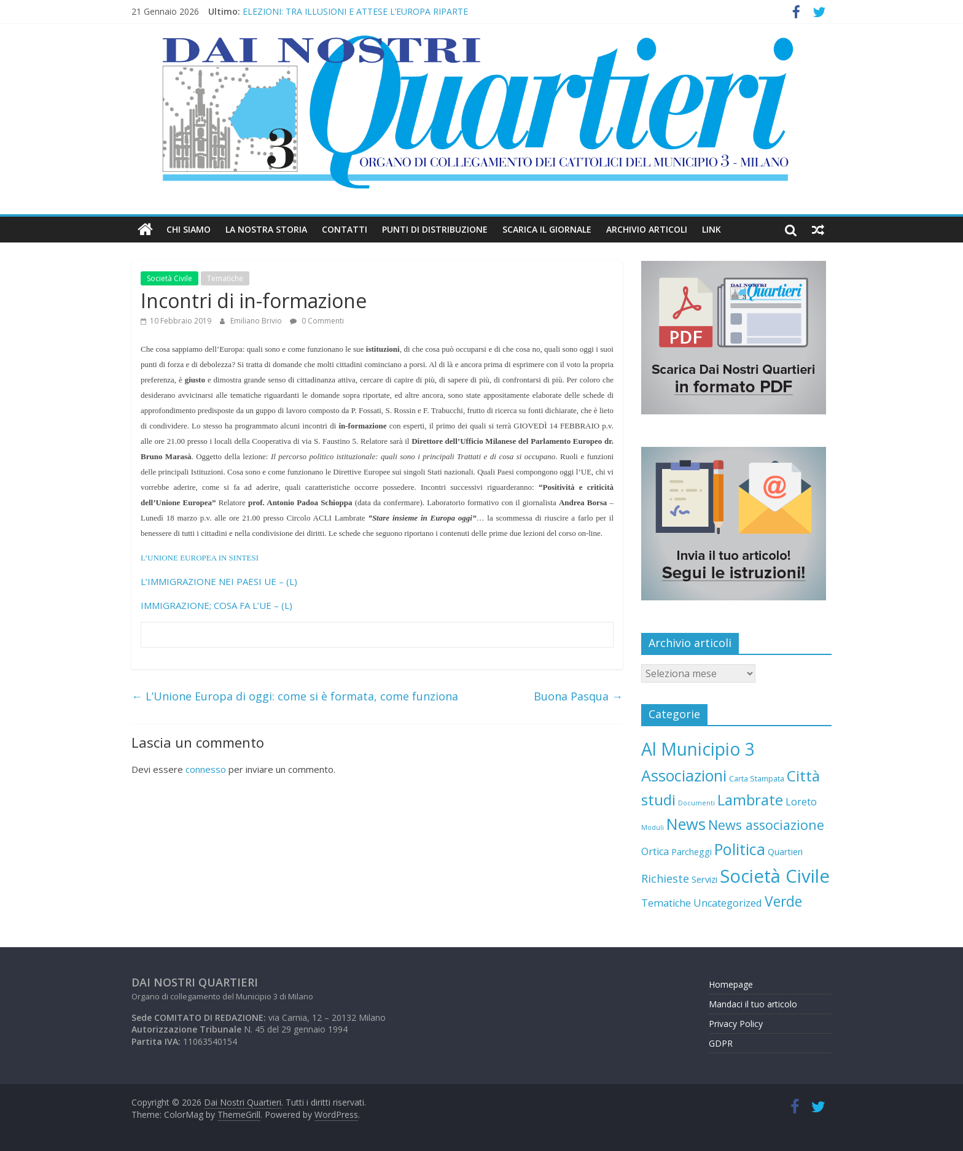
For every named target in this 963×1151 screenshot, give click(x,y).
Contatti (344, 229)
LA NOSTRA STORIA (266, 229)
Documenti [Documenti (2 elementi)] (696, 803)
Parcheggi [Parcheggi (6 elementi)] (691, 852)
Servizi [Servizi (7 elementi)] (704, 879)
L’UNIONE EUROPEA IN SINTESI (200, 557)
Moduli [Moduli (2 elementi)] (652, 827)
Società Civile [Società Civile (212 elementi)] (775, 876)
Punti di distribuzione (435, 229)
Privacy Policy (736, 1023)
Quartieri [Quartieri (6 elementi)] (785, 852)
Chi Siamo (188, 229)
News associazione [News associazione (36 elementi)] (766, 825)
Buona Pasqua (578, 696)
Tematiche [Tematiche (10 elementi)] (666, 903)
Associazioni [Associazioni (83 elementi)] (684, 775)
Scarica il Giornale (546, 229)
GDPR (721, 1043)
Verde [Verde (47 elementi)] (783, 901)
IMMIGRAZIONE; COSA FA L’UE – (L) (216, 605)
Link (711, 229)
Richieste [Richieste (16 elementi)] (665, 878)
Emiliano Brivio (257, 321)
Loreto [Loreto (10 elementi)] (801, 801)
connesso (205, 769)
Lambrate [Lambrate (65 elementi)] (750, 799)
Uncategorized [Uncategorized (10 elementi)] (727, 903)
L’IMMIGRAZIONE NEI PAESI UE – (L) (219, 581)
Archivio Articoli (646, 229)
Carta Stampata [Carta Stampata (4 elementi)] (756, 778)
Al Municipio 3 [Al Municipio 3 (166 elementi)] (698, 749)
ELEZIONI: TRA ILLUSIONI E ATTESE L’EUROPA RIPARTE (355, 11)
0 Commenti (317, 321)
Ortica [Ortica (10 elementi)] (655, 851)
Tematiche (225, 278)
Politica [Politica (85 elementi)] (739, 849)
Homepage (731, 984)
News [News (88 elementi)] (686, 823)
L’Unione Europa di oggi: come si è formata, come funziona (294, 696)
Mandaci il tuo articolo (753, 1004)
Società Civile (169, 278)
